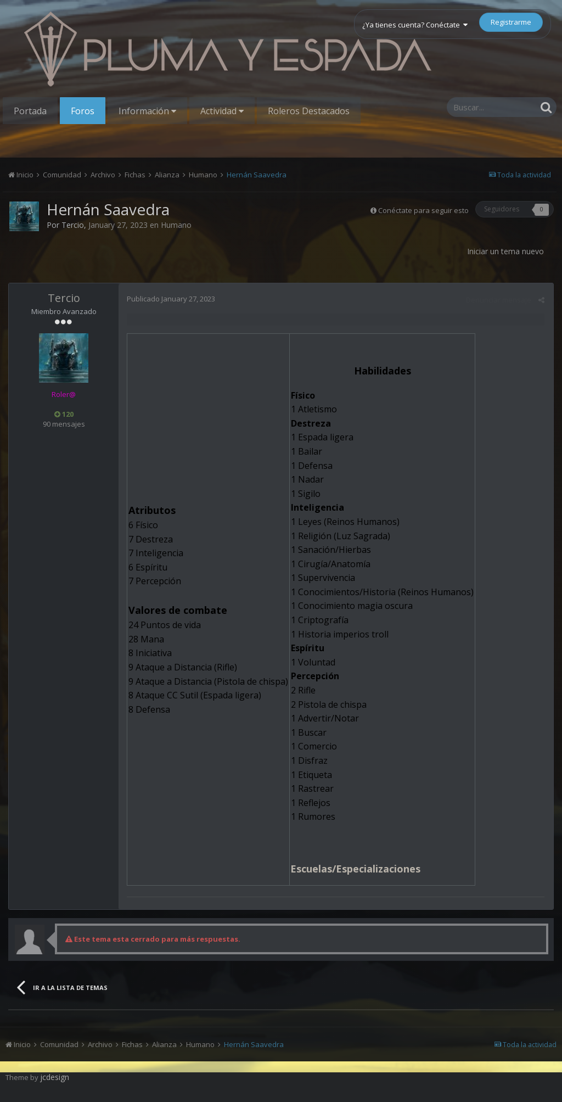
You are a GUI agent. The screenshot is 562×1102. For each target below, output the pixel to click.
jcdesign (54, 1077)
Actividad (222, 111)
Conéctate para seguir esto (423, 210)
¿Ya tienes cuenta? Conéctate (415, 25)
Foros (82, 111)
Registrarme (511, 22)
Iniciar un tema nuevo (505, 251)
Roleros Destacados (309, 111)
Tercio (72, 225)
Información (147, 111)
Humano (176, 225)
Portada (30, 111)
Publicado (171, 299)
